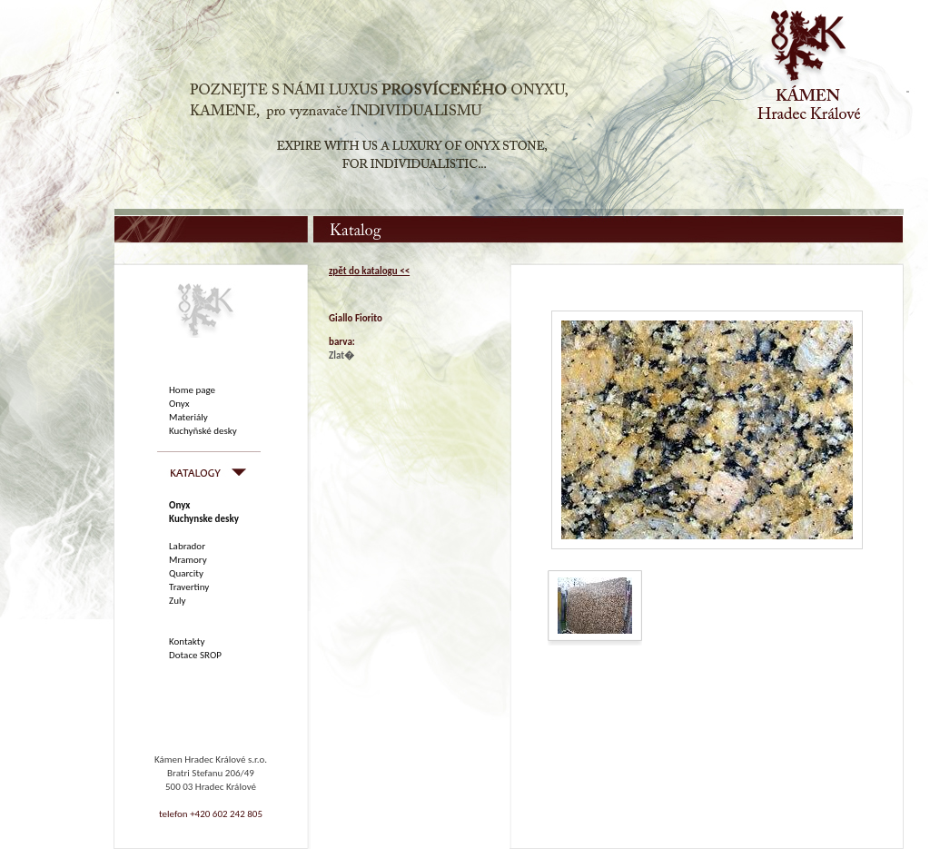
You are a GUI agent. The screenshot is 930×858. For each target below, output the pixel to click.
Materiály (188, 417)
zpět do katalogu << (369, 271)
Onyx (179, 403)
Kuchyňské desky (203, 431)
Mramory (188, 560)
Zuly (177, 601)
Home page (192, 390)
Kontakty (186, 641)
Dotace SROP (195, 655)
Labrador (187, 546)
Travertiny (189, 587)
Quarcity (186, 573)
